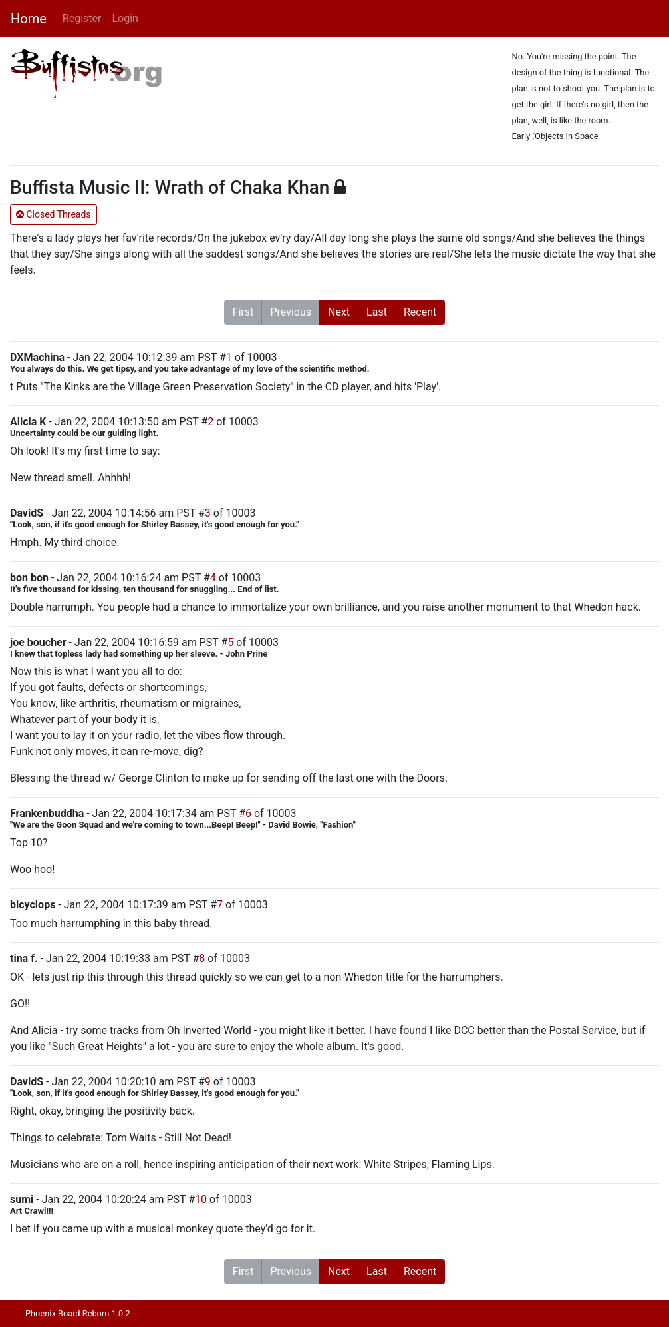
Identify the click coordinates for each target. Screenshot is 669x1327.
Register (82, 18)
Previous (290, 312)
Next (339, 312)
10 (201, 1199)
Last (376, 312)
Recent (420, 312)
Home (29, 19)
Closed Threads (53, 214)
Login (125, 18)
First (243, 312)
